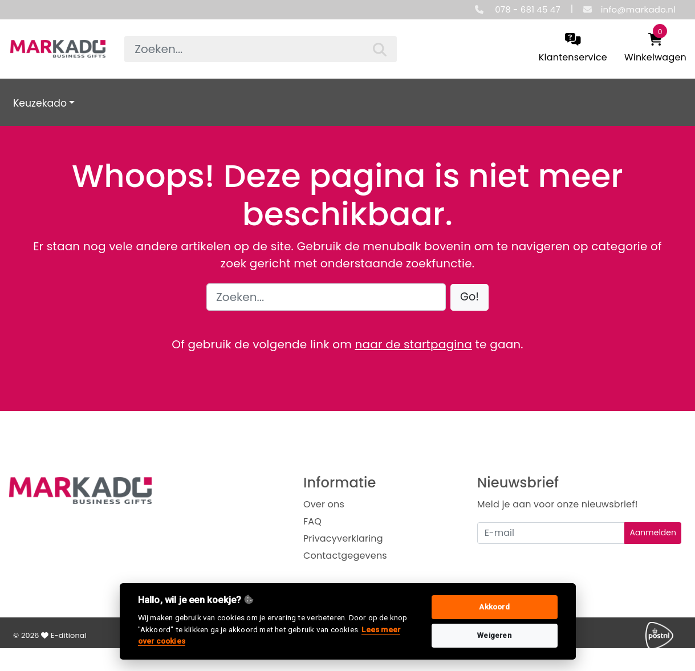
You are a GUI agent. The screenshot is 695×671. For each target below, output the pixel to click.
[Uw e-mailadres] (551, 533)
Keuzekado (40, 103)
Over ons (323, 504)
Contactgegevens (345, 555)
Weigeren (494, 635)
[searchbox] (260, 49)
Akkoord (494, 607)
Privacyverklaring (343, 538)
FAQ (312, 521)
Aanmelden (652, 532)
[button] (469, 297)
